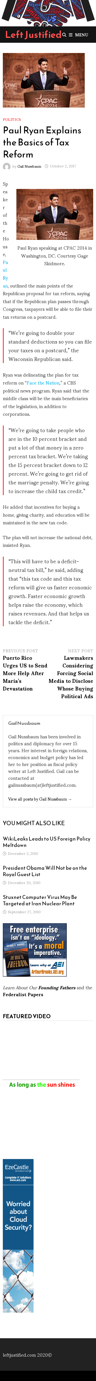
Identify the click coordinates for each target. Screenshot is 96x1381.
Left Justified (33, 34)
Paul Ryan (5, 273)
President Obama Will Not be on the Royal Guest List (45, 871)
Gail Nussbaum (29, 166)
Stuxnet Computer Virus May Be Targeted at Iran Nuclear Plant (40, 900)
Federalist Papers (23, 994)
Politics (12, 119)
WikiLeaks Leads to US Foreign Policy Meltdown (46, 842)
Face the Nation (43, 382)
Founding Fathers (56, 987)
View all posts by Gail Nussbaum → (40, 799)
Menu (78, 34)
